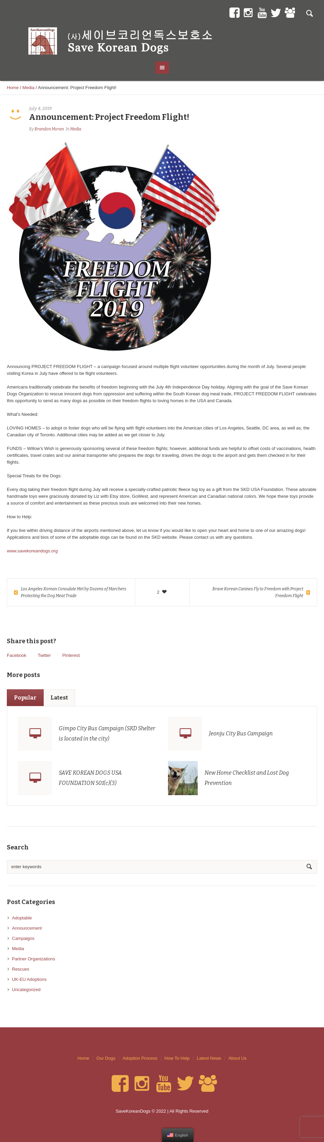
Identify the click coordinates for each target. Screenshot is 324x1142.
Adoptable (22, 917)
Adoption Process (140, 1058)
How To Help (177, 1058)
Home (13, 87)
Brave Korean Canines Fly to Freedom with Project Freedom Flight (257, 592)
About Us (237, 1058)
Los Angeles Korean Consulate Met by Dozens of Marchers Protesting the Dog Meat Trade (73, 592)
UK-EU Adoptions (29, 979)
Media (28, 87)
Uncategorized (26, 989)
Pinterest (71, 655)
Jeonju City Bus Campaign (241, 733)
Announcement (27, 928)
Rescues (20, 969)
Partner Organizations (33, 958)
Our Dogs (105, 1058)
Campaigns (23, 938)
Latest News (209, 1058)
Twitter (44, 655)
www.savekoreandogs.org (32, 550)
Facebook (16, 655)
